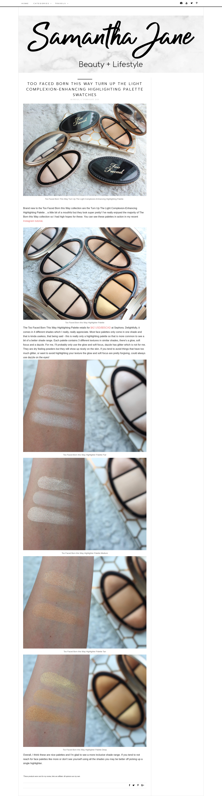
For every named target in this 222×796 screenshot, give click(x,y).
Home (25, 3)
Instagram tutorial (32, 221)
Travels (62, 3)
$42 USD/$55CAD (100, 327)
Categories (42, 3)
